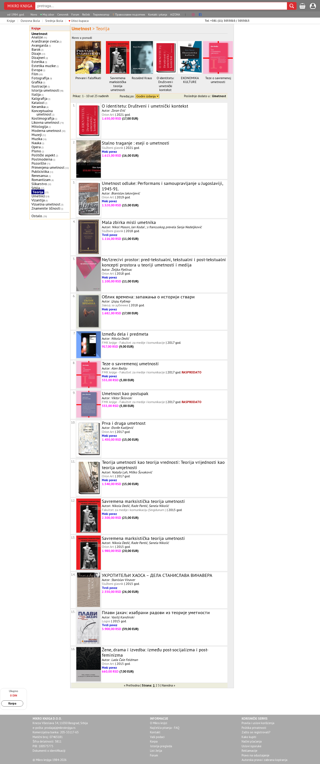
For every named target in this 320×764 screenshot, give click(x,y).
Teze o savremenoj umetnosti (218, 80)
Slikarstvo (39, 183)
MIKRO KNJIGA (19, 6)
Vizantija (38, 200)
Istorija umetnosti (45, 90)
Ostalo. (37, 215)
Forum (75, 14)
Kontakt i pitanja (157, 14)
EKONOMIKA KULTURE (190, 80)
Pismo (36, 151)
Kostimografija (42, 118)
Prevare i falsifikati (88, 78)
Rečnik (86, 14)
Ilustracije (39, 86)
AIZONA (175, 14)
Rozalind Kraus (142, 78)
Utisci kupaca (79, 20)
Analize (37, 37)
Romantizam (41, 179)
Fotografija (40, 78)
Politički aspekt (43, 155)
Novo (34, 14)
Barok (35, 49)
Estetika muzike (43, 65)
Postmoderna (41, 159)
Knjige (11, 20)
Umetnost (39, 33)
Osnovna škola (30, 20)
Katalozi (37, 102)
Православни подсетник (128, 14)
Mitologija (39, 126)
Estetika (37, 61)
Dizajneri (38, 57)
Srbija (35, 187)
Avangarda (39, 45)
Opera (36, 147)
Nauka (36, 142)
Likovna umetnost (45, 122)
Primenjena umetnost (47, 167)
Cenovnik (62, 14)
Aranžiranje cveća (45, 41)
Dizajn (36, 53)
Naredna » (168, 685)
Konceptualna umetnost (42, 112)
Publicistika (40, 171)
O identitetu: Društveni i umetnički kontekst (165, 84)
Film (34, 74)
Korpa (12, 703)
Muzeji (36, 134)
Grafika (36, 82)
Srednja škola (54, 20)
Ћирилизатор (101, 14)
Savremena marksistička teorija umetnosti (117, 84)
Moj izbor (47, 14)
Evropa (36, 69)
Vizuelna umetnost (45, 204)
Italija (36, 94)
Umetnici (38, 196)
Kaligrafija (39, 98)
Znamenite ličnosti (45, 208)
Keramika (38, 106)
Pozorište (38, 163)
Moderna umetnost (46, 130)
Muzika (36, 138)
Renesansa (39, 175)
